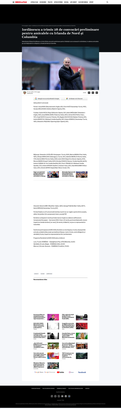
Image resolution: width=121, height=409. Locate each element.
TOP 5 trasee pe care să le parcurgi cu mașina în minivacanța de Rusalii (68, 355)
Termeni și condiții (61, 388)
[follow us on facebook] (82, 372)
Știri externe (58, 2)
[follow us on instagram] (71, 372)
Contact (87, 388)
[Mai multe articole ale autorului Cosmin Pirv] (24, 92)
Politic (50, 2)
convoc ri (36, 273)
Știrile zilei (34, 2)
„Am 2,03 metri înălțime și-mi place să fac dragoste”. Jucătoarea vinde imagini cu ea (40, 345)
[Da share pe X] (93, 93)
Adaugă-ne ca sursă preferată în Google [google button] (47, 98)
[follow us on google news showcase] (49, 372)
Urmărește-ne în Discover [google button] (74, 98)
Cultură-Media (83, 2)
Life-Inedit (73, 2)
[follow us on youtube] (60, 372)
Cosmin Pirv (30, 93)
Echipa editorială (35, 388)
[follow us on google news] (38, 372)
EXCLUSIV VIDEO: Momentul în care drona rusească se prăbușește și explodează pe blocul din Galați (39, 325)
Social (66, 2)
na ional (42, 273)
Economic (43, 2)
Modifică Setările (60, 392)
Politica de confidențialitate (75, 388)
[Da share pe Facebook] (89, 93)
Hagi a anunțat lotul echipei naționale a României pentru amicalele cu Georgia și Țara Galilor (39, 174)
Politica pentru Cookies (48, 388)
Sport (91, 2)
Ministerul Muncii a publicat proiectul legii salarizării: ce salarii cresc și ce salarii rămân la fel (39, 365)
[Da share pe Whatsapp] (97, 93)
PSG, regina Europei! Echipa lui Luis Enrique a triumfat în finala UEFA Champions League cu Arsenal (68, 316)
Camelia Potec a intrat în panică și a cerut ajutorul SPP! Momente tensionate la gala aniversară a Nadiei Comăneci (68, 335)
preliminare (49, 273)
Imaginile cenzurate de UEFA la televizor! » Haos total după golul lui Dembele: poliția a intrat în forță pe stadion (68, 325)
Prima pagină (25, 25)
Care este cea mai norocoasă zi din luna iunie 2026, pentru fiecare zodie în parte (39, 355)
